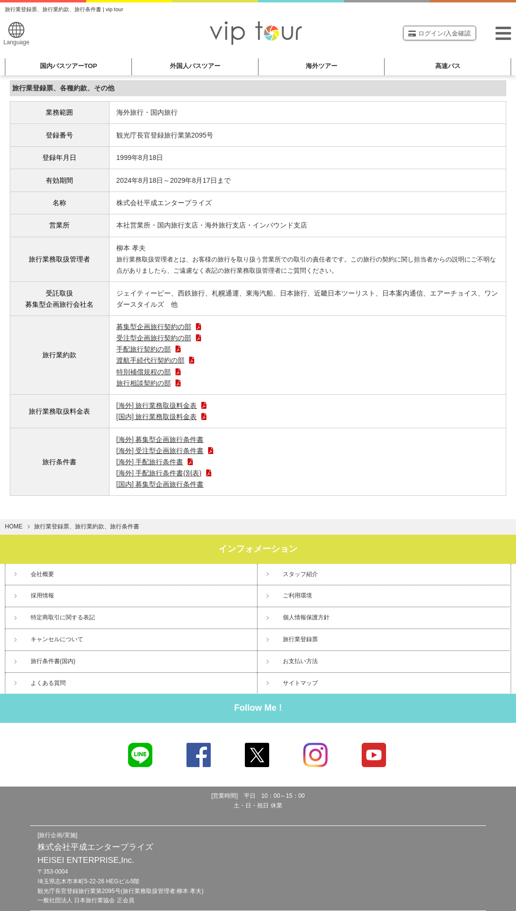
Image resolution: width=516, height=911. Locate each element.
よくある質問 (48, 683)
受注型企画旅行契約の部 (159, 338)
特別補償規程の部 (148, 372)
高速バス (448, 66)
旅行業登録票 (300, 639)
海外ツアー (321, 66)
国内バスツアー (68, 66)
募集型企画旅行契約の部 (159, 327)
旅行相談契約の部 (148, 383)
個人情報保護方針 (306, 617)
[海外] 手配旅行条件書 (155, 462)
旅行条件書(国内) (53, 661)
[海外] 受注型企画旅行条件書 (165, 451)
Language (16, 34)
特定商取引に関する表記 (63, 617)
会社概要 (42, 574)
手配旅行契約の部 (148, 349)
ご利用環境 (297, 595)
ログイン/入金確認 (439, 33)
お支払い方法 (300, 661)
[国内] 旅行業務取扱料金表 (161, 416)
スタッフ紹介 (300, 574)
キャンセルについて (57, 639)
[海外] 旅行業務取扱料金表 (161, 405)
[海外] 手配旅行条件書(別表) (164, 473)
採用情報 (42, 595)
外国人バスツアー (195, 66)
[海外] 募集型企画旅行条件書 (160, 439)
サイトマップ (300, 683)
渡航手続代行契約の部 (155, 360)
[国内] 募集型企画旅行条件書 (160, 484)
